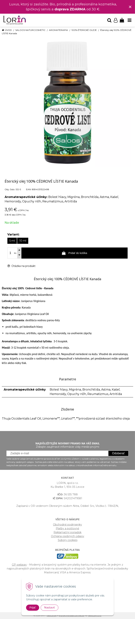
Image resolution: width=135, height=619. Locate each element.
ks (15, 253)
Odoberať (118, 453)
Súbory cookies (67, 540)
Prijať (33, 607)
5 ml (12, 240)
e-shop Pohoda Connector (71, 615)
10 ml (22, 240)
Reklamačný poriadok (67, 532)
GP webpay (19, 564)
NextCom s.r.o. (94, 615)
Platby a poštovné (67, 528)
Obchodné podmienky (67, 524)
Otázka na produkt (21, 266)
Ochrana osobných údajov (67, 536)
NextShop (52, 615)
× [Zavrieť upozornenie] (130, 7)
